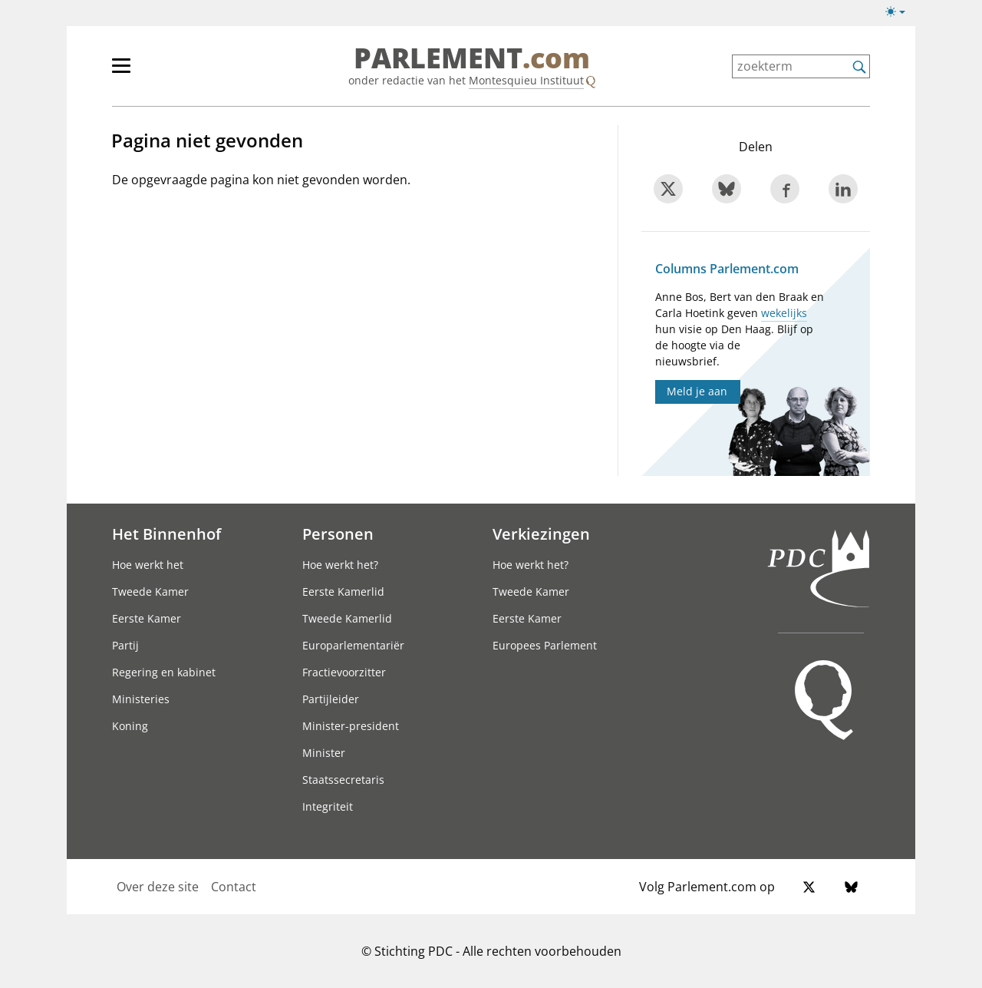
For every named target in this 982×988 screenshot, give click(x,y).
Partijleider (330, 699)
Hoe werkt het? (340, 564)
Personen (338, 533)
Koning (130, 726)
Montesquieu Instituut (526, 80)
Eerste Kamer (146, 618)
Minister (323, 752)
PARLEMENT (472, 58)
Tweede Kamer (150, 591)
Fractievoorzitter (344, 672)
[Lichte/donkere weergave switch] (900, 12)
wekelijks (784, 313)
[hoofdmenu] (171, 72)
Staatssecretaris (343, 779)
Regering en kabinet (164, 672)
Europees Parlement (545, 645)
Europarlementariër (353, 645)
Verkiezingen (541, 533)
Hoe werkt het (147, 564)
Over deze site (158, 886)
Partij (125, 645)
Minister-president (350, 726)
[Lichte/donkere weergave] (900, 14)
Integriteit (327, 806)
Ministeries (141, 699)
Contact (233, 886)
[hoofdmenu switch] (121, 72)
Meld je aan (697, 391)
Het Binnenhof (166, 533)
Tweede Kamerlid (347, 618)
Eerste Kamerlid (343, 591)
